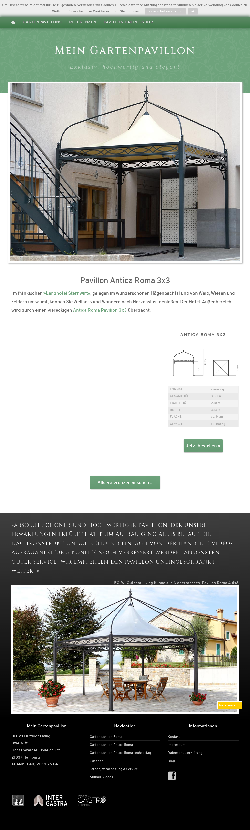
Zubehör (96, 761)
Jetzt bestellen (201, 446)
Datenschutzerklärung (185, 752)
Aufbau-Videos (101, 777)
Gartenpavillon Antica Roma (111, 744)
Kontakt (174, 736)
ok (193, 11)
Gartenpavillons (42, 22)
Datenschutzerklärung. (165, 11)
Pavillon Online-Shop (128, 22)
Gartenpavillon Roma (106, 736)
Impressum (176, 744)
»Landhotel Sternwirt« (66, 293)
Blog (171, 761)
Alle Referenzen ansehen (123, 482)
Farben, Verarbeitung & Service (114, 769)
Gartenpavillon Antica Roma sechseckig (120, 752)
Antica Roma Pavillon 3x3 (100, 310)
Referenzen (82, 22)
